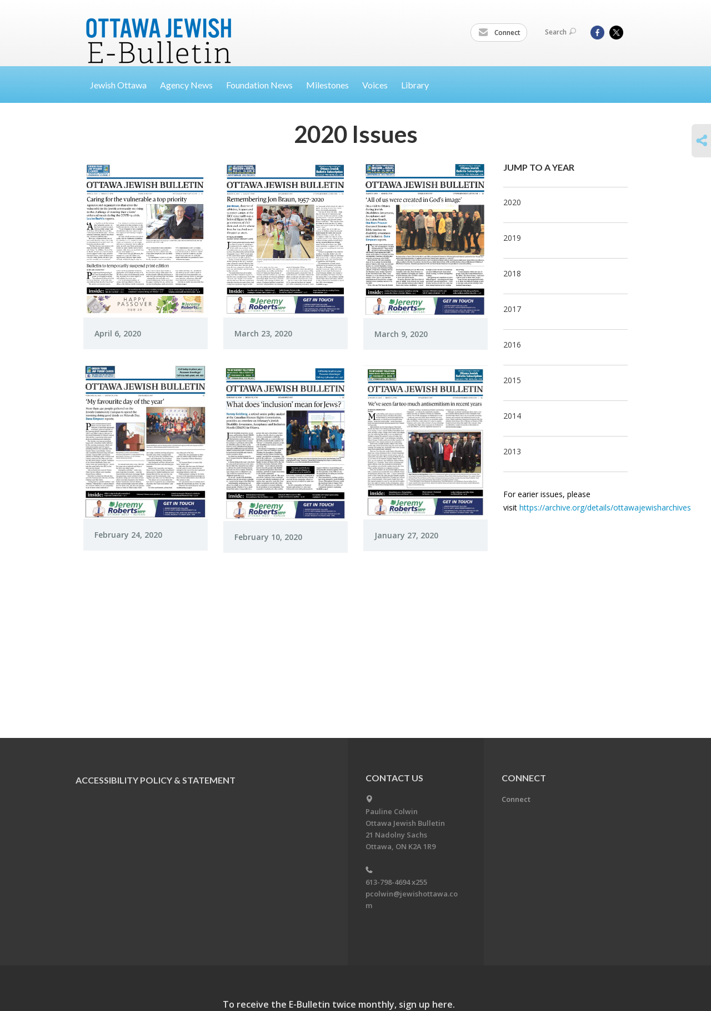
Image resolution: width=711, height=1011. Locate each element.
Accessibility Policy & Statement (156, 780)
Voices (375, 85)
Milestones (327, 85)
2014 (512, 415)
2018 (512, 273)
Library (415, 85)
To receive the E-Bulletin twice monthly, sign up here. (339, 1004)
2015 (512, 380)
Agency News (186, 85)
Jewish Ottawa (118, 85)
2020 (512, 202)
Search (560, 32)
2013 (512, 451)
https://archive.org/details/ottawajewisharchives (605, 507)
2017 (512, 309)
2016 (512, 344)
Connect (499, 33)
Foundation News (259, 85)
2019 (512, 237)
